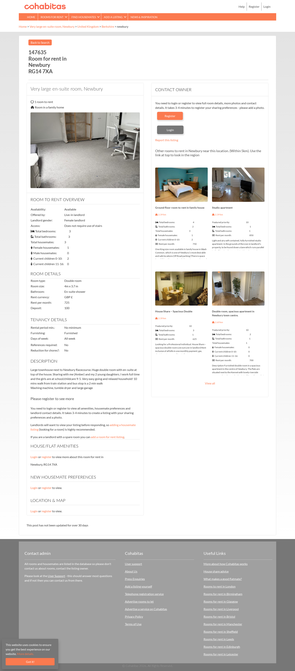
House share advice (216, 571)
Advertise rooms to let (139, 601)
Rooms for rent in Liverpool (221, 609)
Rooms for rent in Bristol (219, 616)
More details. (25, 654)
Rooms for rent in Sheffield (221, 631)
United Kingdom (88, 26)
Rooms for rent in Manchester (223, 624)
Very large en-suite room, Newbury (52, 26)
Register (254, 6)
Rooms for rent (52, 17)
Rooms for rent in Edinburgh (222, 646)
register (47, 457)
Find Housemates (83, 17)
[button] (66, 17)
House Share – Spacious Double (173, 311)
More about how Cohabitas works (226, 564)
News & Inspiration (144, 17)
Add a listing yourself (138, 586)
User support (133, 564)
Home (31, 17)
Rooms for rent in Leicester (221, 654)
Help (242, 6)
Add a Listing (113, 17)
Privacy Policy (134, 616)
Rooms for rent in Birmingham (223, 594)
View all (210, 383)
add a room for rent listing (107, 437)
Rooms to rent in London (220, 586)
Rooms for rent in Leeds (219, 639)
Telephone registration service (144, 594)
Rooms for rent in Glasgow (221, 601)
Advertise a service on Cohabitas (146, 609)
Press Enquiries (135, 579)
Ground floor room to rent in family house (179, 207)
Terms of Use (133, 624)
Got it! (30, 661)
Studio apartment (222, 207)
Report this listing (166, 140)
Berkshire (108, 26)
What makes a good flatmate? (223, 579)
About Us (131, 571)
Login (267, 6)
